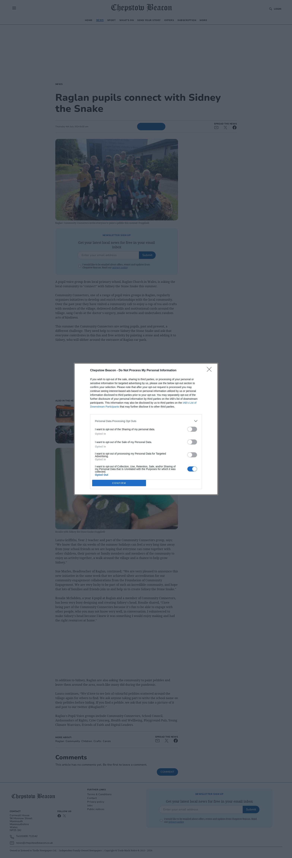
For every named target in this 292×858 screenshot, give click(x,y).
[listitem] (146, 421)
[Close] (210, 370)
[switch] (192, 429)
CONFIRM (119, 482)
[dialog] (146, 429)
